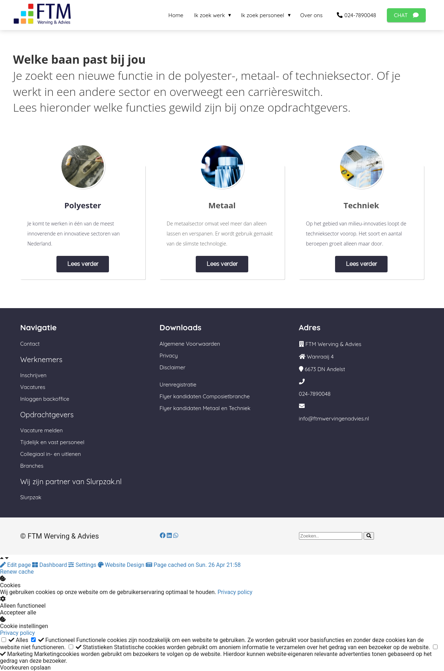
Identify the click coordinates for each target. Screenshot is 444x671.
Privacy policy (235, 592)
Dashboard (50, 564)
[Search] (369, 536)
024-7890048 (315, 393)
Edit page (16, 564)
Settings (83, 564)
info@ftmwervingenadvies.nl (334, 418)
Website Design (122, 564)
